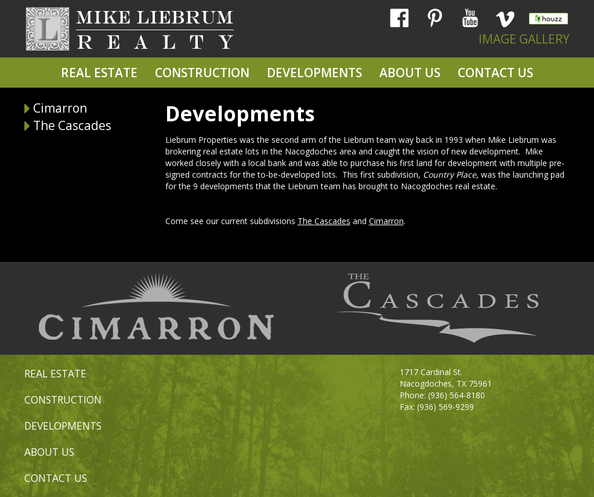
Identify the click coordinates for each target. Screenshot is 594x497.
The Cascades (72, 125)
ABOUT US (409, 72)
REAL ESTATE (99, 72)
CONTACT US (495, 72)
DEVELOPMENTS (314, 72)
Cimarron (60, 108)
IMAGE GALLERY (524, 39)
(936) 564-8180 (456, 395)
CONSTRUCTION (202, 72)
